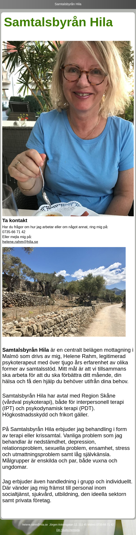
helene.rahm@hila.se (20, 242)
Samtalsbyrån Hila (68, 4)
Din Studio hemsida (68, 530)
